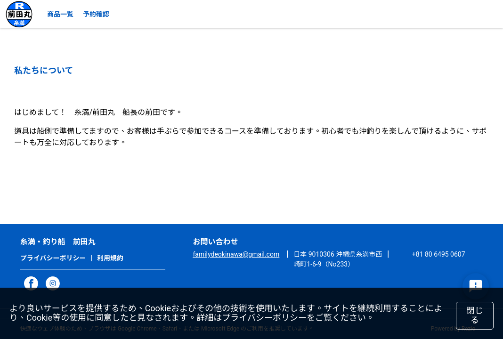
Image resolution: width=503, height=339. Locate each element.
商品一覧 (60, 14)
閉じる (475, 315)
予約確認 (96, 14)
